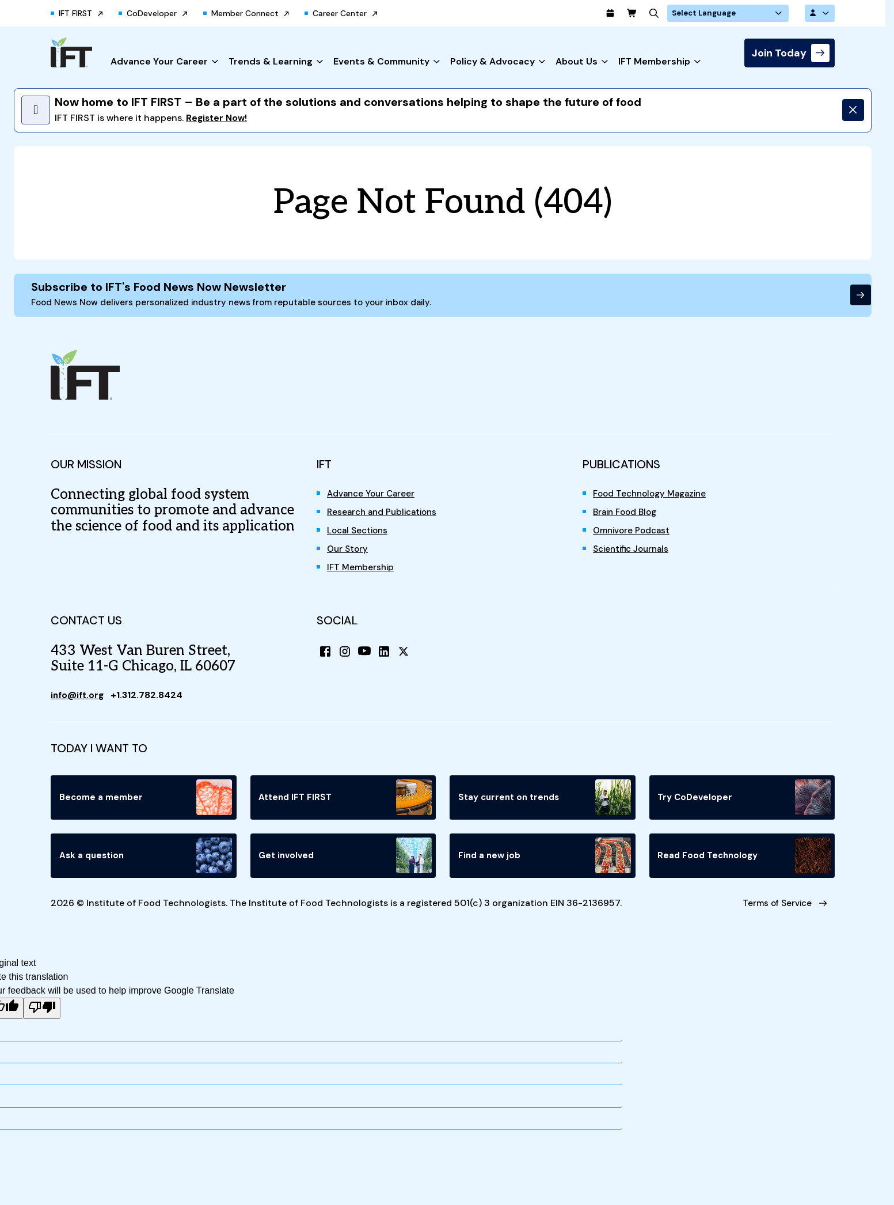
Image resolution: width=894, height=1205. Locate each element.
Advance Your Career (159, 63)
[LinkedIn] (388, 658)
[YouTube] (367, 658)
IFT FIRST (75, 14)
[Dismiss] (849, 111)
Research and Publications (385, 517)
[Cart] (659, 14)
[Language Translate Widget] (747, 14)
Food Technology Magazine (653, 499)
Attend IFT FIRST (346, 803)
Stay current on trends (545, 803)
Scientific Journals (634, 554)
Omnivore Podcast (634, 536)
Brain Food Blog (627, 517)
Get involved (346, 862)
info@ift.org (79, 701)
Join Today (779, 54)
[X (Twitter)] (409, 658)
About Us (577, 63)
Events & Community (381, 63)
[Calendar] (636, 14)
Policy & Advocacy (492, 63)
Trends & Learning (271, 63)
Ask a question (146, 862)
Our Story (348, 554)
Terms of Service (770, 912)
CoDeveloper (152, 14)
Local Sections (359, 536)
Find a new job (545, 862)
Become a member (146, 803)
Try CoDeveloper (745, 803)
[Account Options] (818, 14)
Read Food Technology (745, 862)
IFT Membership (654, 63)
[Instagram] (346, 658)
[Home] (71, 53)
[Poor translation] (42, 1019)
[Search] (683, 14)
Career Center (340, 14)
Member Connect (245, 14)
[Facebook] (326, 658)
